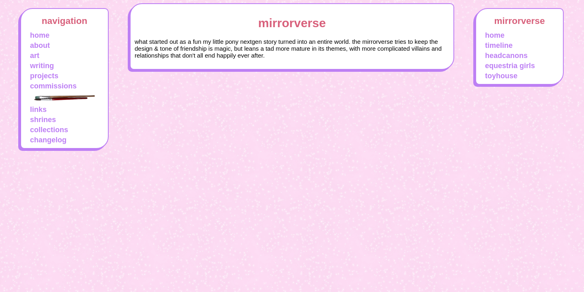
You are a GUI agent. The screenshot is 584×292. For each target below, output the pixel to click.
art (34, 56)
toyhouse (501, 76)
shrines (43, 120)
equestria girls (510, 66)
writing (42, 66)
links (38, 109)
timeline (499, 45)
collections (49, 130)
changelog (48, 140)
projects (44, 76)
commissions (53, 86)
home (39, 35)
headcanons (506, 56)
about (40, 45)
